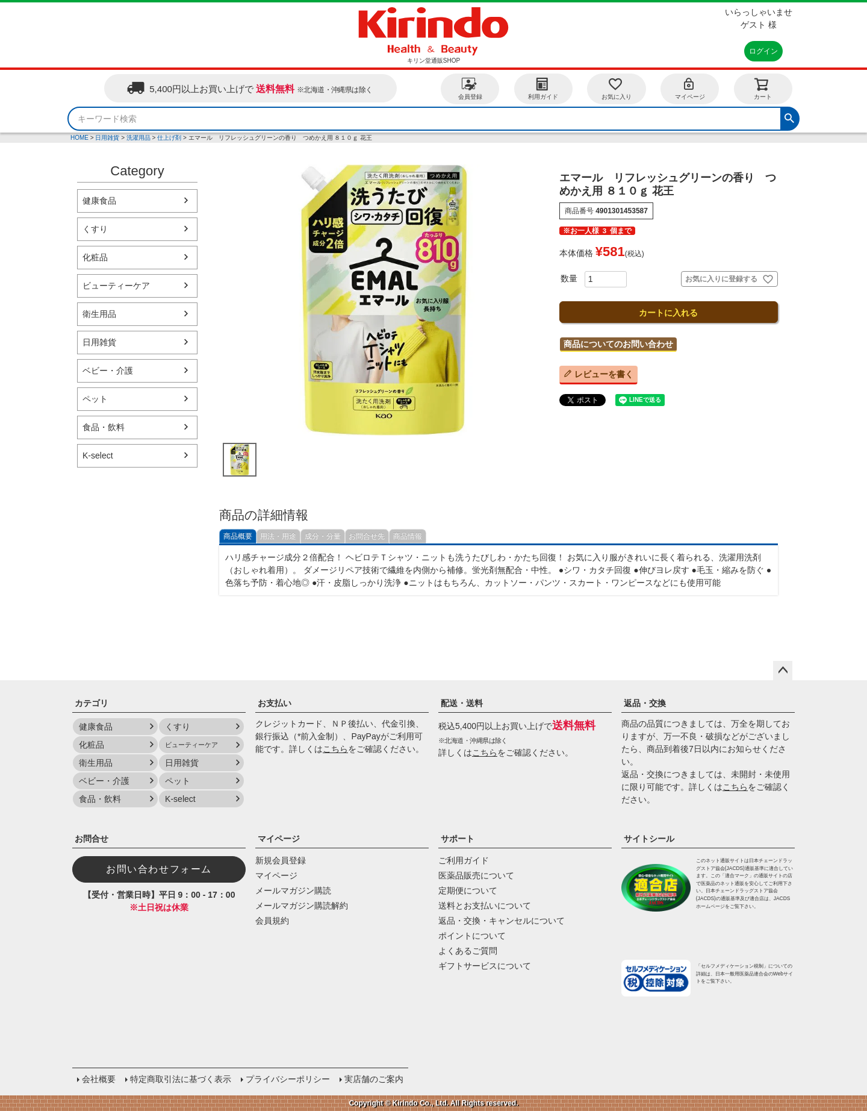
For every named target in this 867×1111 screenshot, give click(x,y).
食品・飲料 (103, 427)
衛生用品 (99, 314)
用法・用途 (278, 536)
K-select (97, 455)
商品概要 (237, 536)
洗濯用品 (138, 137)
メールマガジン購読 (293, 890)
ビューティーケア (116, 285)
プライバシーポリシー (288, 1079)
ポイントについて (472, 935)
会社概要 (99, 1079)
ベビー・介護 (107, 370)
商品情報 (407, 536)
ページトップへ (782, 670)
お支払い (274, 703)
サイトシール (649, 838)
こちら (335, 749)
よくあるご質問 (467, 951)
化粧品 (95, 257)
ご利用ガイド (463, 860)
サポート (457, 838)
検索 (789, 117)
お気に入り (616, 88)
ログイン (763, 51)
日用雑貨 (107, 137)
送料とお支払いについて (484, 905)
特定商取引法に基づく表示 (180, 1079)
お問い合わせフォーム (159, 869)
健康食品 (99, 200)
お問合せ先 (367, 536)
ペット (95, 399)
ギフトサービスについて (484, 966)
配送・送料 (462, 703)
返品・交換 (645, 703)
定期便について (467, 890)
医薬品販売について (476, 875)
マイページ (690, 88)
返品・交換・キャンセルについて (501, 920)
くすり (95, 229)
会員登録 (470, 88)
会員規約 (272, 920)
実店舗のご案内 (373, 1079)
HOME (79, 137)
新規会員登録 (280, 860)
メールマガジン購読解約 (301, 905)
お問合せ (91, 838)
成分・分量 (323, 536)
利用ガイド (543, 88)
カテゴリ (91, 703)
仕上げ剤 (169, 137)
